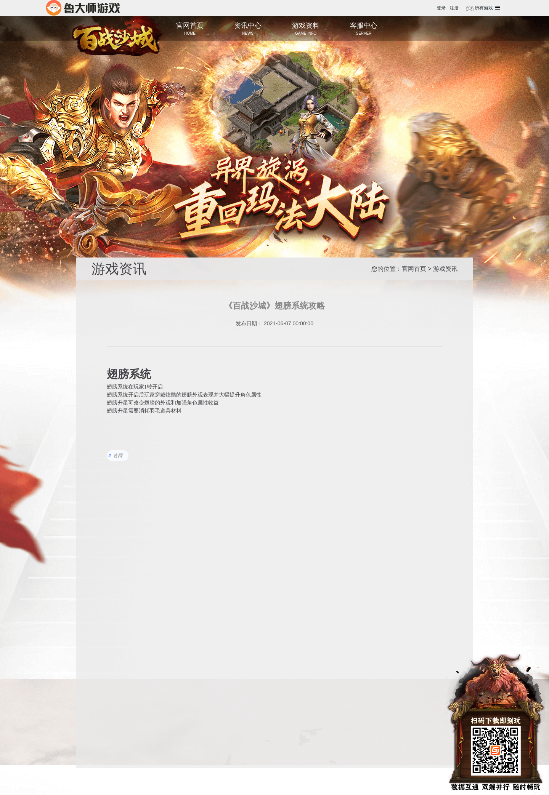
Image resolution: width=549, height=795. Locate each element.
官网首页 (414, 269)
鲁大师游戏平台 (83, 8)
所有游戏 (483, 8)
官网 (117, 455)
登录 (441, 8)
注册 (454, 8)
